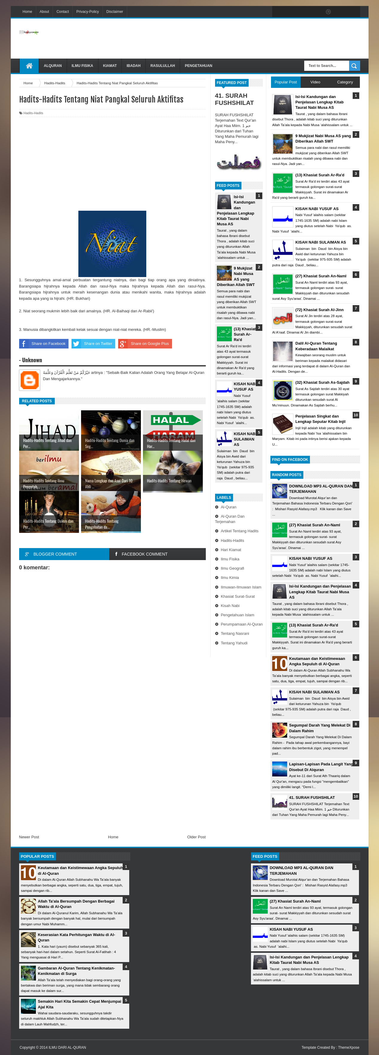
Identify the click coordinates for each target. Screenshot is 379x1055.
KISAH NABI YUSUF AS (310, 558)
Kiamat (110, 66)
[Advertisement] (251, 38)
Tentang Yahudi (234, 643)
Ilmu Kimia (230, 577)
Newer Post (29, 837)
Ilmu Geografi (232, 568)
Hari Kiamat (231, 550)
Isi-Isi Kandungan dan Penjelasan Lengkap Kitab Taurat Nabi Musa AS (320, 591)
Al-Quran (228, 507)
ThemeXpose (348, 1047)
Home (27, 12)
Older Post (196, 837)
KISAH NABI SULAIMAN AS (245, 439)
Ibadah (134, 66)
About (44, 12)
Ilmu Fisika (82, 66)
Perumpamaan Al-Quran (242, 624)
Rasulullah (162, 66)
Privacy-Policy (87, 12)
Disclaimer (114, 12)
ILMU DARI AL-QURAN (67, 1047)
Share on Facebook (42, 343)
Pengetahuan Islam (237, 615)
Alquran (53, 66)
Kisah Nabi (230, 605)
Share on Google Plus (143, 343)
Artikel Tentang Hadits (239, 531)
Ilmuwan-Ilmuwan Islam (241, 587)
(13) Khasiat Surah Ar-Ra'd (245, 334)
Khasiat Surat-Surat (238, 596)
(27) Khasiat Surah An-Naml (314, 525)
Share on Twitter (91, 343)
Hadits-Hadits (232, 540)
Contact (63, 12)
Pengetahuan (198, 66)
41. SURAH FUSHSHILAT (234, 99)
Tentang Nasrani (235, 633)
